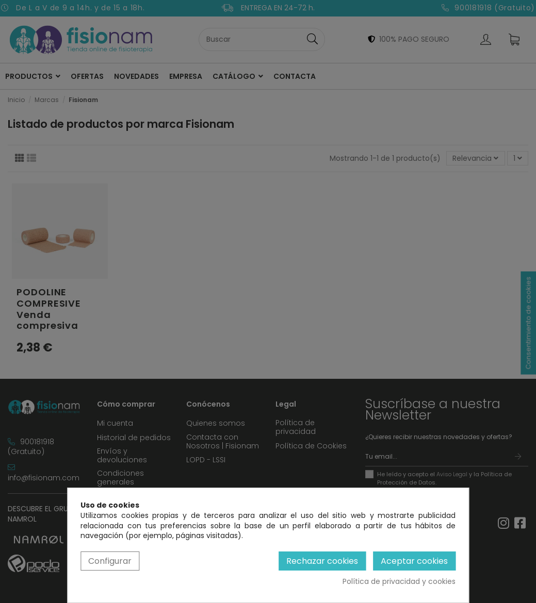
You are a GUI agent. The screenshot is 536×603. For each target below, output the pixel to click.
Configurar (110, 561)
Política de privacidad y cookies (399, 582)
